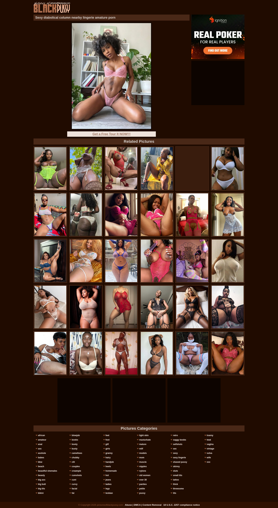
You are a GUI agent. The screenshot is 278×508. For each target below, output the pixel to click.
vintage (210, 448)
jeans (108, 480)
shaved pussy (180, 462)
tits (174, 493)
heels (108, 466)
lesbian (109, 493)
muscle (142, 462)
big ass (41, 480)
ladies (108, 484)
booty (75, 444)
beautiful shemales (47, 471)
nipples (143, 466)
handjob (109, 462)
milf (141, 448)
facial (74, 488)
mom (141, 457)
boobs (75, 440)
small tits (177, 475)
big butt (42, 484)
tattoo (176, 480)
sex (175, 448)
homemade (111, 471)
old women (144, 475)
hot (107, 475)
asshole (42, 453)
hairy (108, 457)
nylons (142, 471)
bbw (40, 462)
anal (40, 444)
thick (175, 484)
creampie (76, 471)
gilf (107, 444)
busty (74, 448)
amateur (42, 440)
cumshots (77, 475)
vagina (210, 444)
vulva (209, 453)
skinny (176, 466)
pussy (142, 493)
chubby (75, 457)
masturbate (145, 440)
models (143, 453)
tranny (210, 435)
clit (73, 462)
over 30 (143, 480)
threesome (178, 488)
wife (209, 457)
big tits (41, 488)
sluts (175, 471)
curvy (74, 484)
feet (107, 435)
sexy (175, 453)
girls (107, 448)
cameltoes (77, 453)
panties (143, 484)
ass (39, 448)
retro (175, 435)
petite (142, 488)
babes (41, 457)
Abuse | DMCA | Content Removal (143, 505)
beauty (41, 475)
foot (107, 440)
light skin (144, 435)
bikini (40, 493)
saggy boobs (179, 440)
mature (142, 444)
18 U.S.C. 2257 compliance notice (181, 505)
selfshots (177, 444)
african (41, 435)
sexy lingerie (179, 457)
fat (73, 493)
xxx (208, 462)
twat (209, 440)
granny (109, 453)
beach (41, 466)
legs (107, 488)
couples (76, 466)
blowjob (76, 435)
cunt (74, 480)
